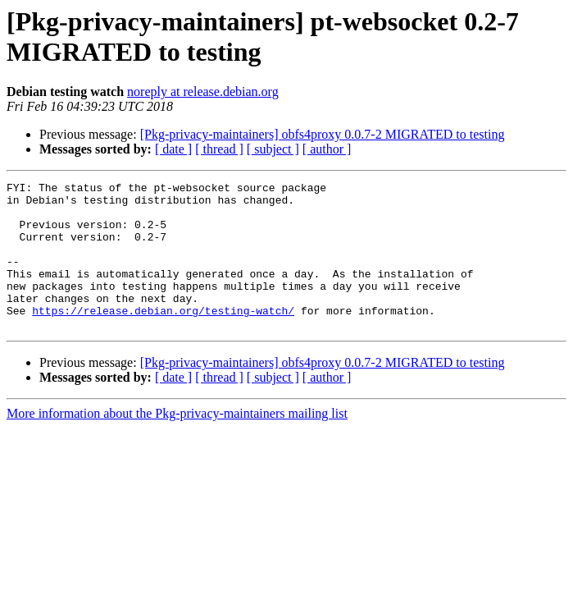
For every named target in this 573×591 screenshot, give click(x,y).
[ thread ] (219, 149)
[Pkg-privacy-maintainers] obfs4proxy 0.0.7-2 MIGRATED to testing (322, 134)
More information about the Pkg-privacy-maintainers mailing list (177, 443)
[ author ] (327, 149)
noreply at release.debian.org (203, 91)
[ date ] (173, 149)
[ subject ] (273, 149)
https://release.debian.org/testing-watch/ (163, 337)
